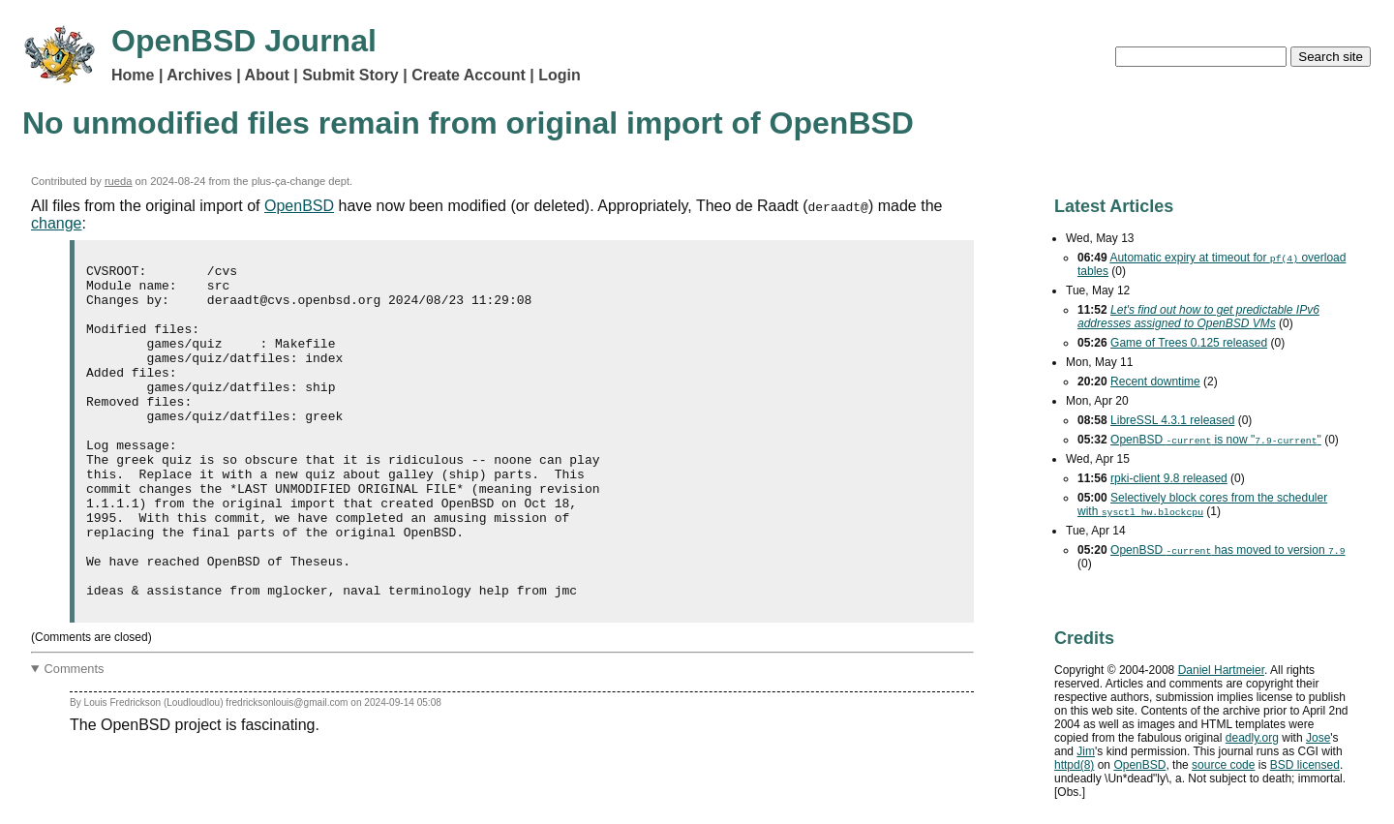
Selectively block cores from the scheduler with (1202, 504)
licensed (1305, 765)
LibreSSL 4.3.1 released (1172, 420)
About (267, 75)
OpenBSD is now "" (1215, 439)
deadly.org (1252, 738)
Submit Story (350, 75)
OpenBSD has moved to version (1227, 550)
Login (559, 75)
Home (132, 75)
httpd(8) (1074, 765)
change (56, 223)
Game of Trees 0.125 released (1188, 343)
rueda (119, 181)
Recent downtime (1155, 381)
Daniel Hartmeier (1221, 670)
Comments (75, 735)
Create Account (468, 75)
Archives (199, 75)
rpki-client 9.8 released (1168, 478)
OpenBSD (299, 206)
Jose (1318, 738)
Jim (1085, 751)
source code (1223, 765)
